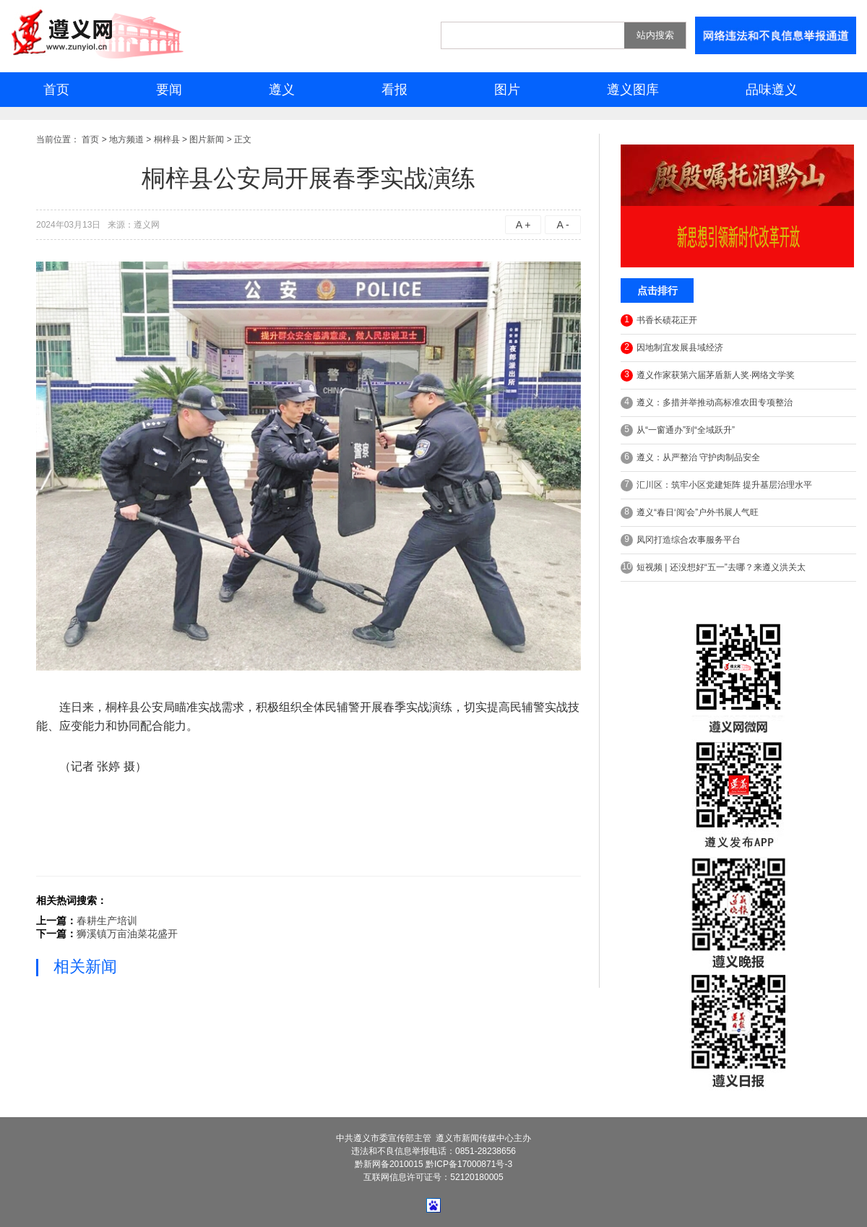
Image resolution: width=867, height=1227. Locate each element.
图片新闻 (206, 139)
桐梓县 (167, 139)
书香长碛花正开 (659, 320)
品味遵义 (772, 89)
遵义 (282, 89)
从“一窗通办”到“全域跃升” (678, 430)
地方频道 (126, 139)
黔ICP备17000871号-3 (469, 1164)
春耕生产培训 (107, 920)
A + (523, 225)
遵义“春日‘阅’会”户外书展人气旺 (690, 513)
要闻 (169, 89)
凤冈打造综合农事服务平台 (681, 540)
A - (562, 225)
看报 (394, 89)
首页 (56, 89)
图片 (507, 89)
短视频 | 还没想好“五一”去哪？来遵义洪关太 (713, 567)
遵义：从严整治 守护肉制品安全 (690, 458)
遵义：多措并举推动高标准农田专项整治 (707, 403)
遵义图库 (633, 89)
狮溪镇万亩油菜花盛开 (127, 933)
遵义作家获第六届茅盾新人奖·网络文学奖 (708, 375)
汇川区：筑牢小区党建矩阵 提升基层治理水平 (716, 485)
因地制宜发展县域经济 (672, 348)
